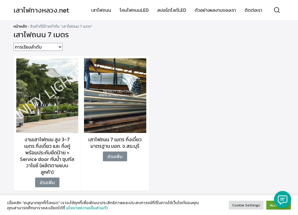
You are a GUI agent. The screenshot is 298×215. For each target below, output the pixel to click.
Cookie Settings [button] (246, 205)
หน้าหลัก (20, 26)
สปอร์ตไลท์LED (171, 10)
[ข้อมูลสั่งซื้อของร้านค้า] (38, 47)
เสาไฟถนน (101, 10)
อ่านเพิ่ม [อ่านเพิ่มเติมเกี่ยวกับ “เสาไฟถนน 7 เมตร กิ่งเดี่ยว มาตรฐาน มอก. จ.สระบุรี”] (115, 156)
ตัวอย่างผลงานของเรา (215, 10)
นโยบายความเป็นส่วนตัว (87, 208)
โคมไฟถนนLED (134, 10)
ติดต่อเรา (253, 10)
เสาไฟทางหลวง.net (41, 10)
